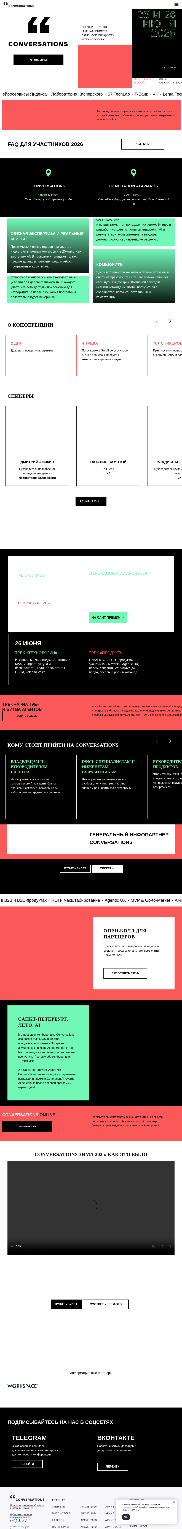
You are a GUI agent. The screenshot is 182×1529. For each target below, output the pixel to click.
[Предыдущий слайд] (157, 321)
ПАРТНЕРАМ (60, 1512)
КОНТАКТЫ (138, 1486)
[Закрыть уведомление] (174, 1502)
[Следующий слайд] (169, 321)
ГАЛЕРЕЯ (58, 1505)
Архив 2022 (89, 1512)
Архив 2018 (113, 1512)
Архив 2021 (113, 1492)
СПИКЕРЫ (59, 1492)
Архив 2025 (89, 1492)
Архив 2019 (113, 1505)
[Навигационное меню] (176, 4)
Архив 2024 (89, 1499)
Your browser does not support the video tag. (91, 1208)
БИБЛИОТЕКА (61, 1499)
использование (128, 1507)
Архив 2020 (113, 1499)
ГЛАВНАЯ (58, 1485)
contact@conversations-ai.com (149, 1495)
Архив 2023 (89, 1505)
